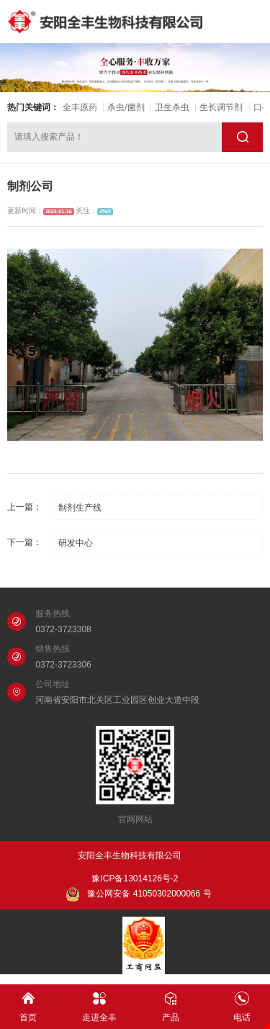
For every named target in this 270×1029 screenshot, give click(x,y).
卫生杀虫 (172, 107)
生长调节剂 (221, 107)
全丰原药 (80, 107)
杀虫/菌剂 (125, 107)
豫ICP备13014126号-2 (134, 878)
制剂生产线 (80, 508)
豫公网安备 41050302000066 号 (138, 894)
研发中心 (75, 543)
